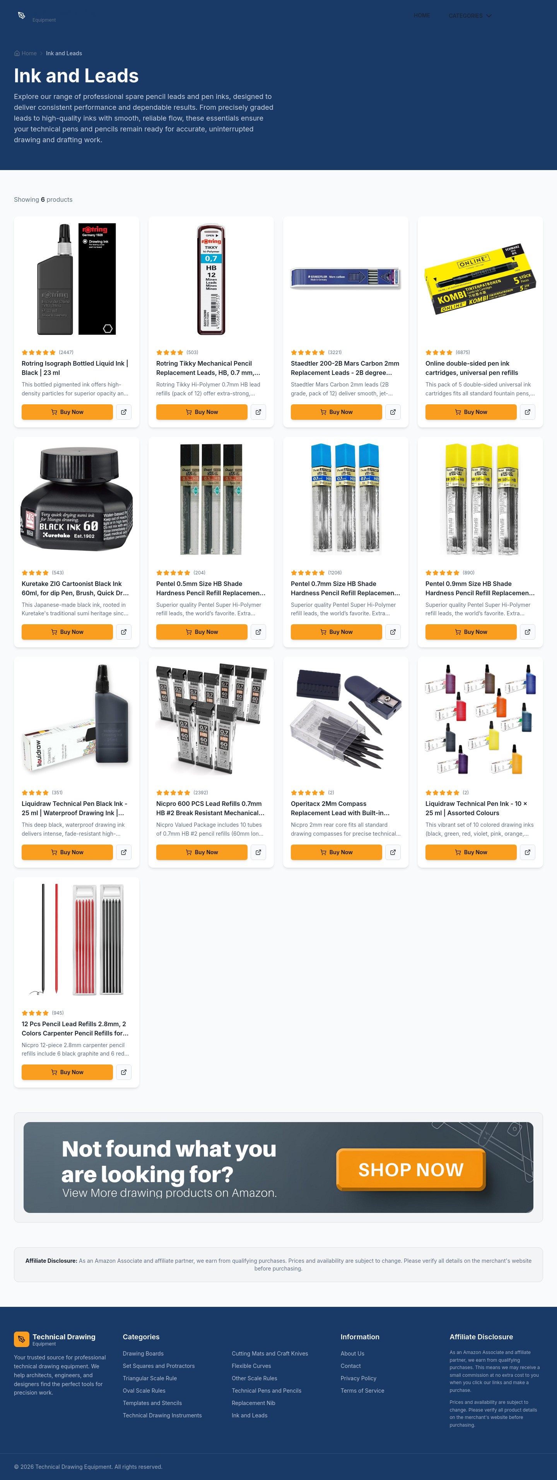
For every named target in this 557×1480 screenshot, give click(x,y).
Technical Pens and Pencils (270, 1390)
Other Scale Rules (258, 1378)
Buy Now (67, 412)
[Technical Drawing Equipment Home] (55, 15)
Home (422, 15)
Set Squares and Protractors (162, 1365)
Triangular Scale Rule (153, 1378)
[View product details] (124, 412)
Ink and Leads (252, 1415)
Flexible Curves (254, 1365)
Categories (471, 15)
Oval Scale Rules (147, 1390)
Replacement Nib (257, 1403)
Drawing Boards (146, 1353)
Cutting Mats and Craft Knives (273, 1353)
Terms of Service (362, 1390)
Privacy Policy (359, 1378)
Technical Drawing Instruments (165, 1415)
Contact (351, 1365)
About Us (352, 1353)
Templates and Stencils (155, 1403)
